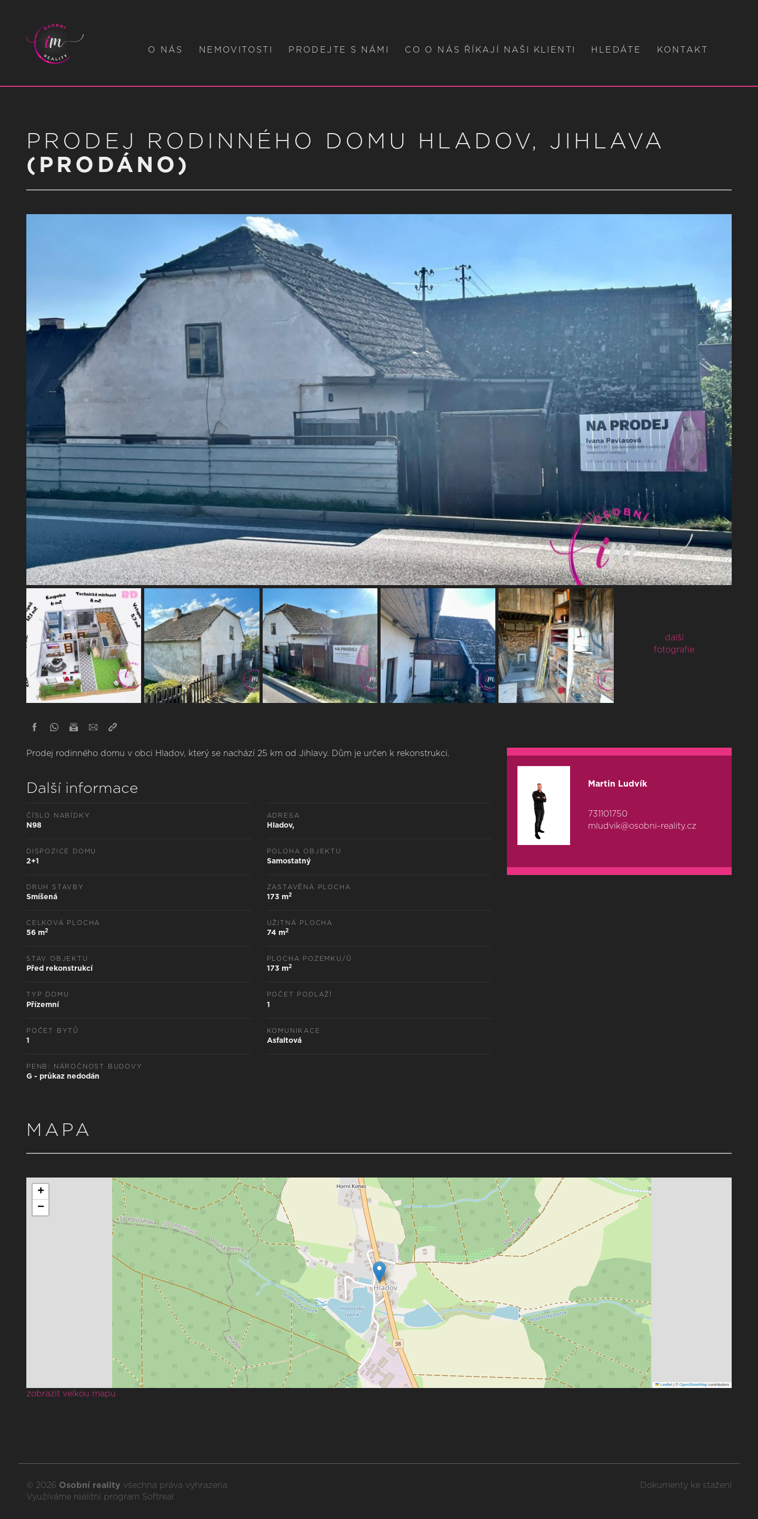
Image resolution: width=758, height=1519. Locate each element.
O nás (165, 50)
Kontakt (682, 50)
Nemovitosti (236, 50)
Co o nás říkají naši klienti (490, 50)
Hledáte (616, 50)
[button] (379, 1272)
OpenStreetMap (693, 1384)
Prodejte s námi (338, 50)
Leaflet (663, 1384)
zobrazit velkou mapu (71, 1394)
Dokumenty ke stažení (686, 1485)
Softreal (158, 1497)
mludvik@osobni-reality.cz (642, 826)
